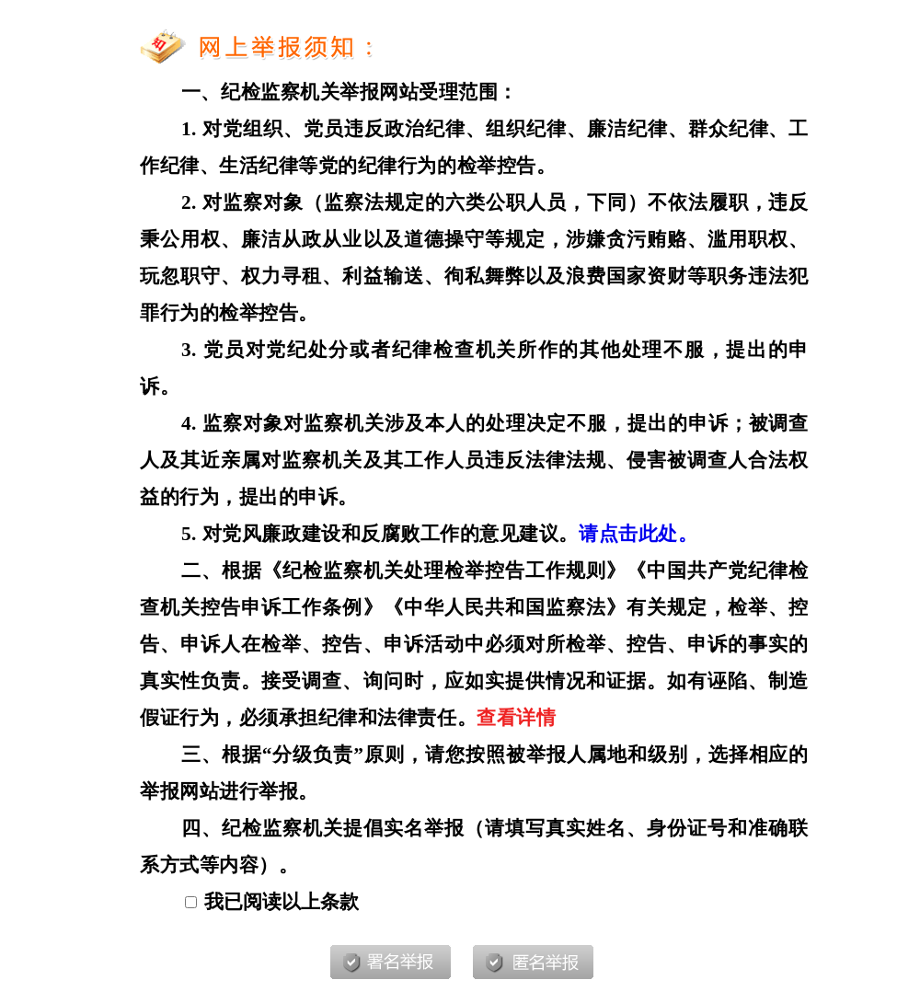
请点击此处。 (638, 534)
